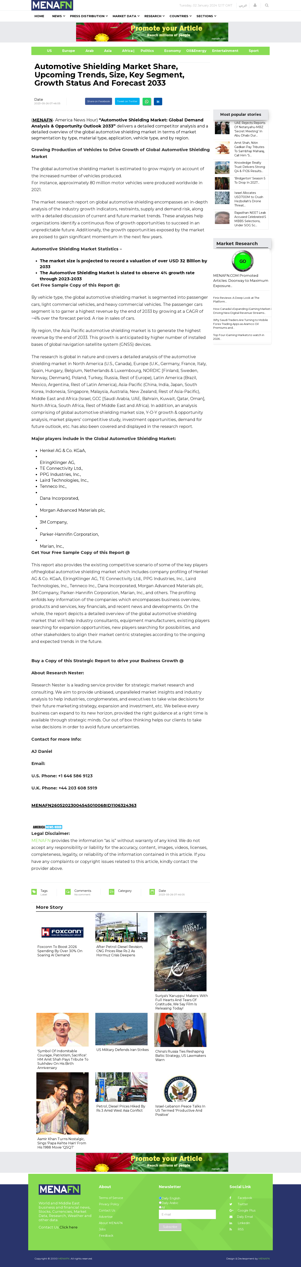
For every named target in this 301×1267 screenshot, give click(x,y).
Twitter (239, 1204)
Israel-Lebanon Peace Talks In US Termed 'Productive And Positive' (180, 1110)
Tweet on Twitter (127, 101)
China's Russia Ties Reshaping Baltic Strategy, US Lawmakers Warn (180, 1055)
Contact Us (107, 1210)
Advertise (106, 1217)
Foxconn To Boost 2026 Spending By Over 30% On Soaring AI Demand (59, 951)
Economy (172, 51)
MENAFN (43, 119)
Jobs (102, 1229)
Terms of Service (111, 1198)
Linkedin (240, 1223)
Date (38, 99)
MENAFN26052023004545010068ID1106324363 (83, 805)
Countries (179, 16)
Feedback (106, 1235)
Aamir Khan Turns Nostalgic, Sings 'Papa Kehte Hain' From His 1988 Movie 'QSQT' (61, 1143)
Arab (89, 51)
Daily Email (241, 1217)
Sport (251, 51)
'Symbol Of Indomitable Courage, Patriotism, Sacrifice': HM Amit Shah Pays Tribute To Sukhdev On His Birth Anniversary (62, 1059)
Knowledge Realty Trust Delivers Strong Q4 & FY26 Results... (249, 167)
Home (39, 16)
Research (152, 16)
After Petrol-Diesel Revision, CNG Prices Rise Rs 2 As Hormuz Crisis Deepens (119, 951)
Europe (68, 51)
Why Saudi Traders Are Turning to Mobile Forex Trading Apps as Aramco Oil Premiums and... (240, 323)
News (57, 16)
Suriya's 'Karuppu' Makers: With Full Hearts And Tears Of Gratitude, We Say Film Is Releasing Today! (181, 1002)
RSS (237, 1229)
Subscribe (170, 1227)
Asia (108, 51)
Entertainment (219, 51)
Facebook (241, 1198)
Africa (127, 51)
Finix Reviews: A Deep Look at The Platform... (236, 299)
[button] (255, 5)
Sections (204, 16)
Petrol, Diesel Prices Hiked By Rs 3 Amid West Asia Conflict (120, 1108)
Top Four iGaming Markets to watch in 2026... (238, 337)
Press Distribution (87, 16)
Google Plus (242, 1210)
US (44, 51)
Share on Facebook (98, 101)
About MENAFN (111, 1223)
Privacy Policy (109, 1204)
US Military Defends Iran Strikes (122, 1050)
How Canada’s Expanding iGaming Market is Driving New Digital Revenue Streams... (243, 310)
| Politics (146, 51)
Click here (69, 1227)
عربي (243, 5)
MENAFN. (64, 1258)
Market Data (124, 16)
